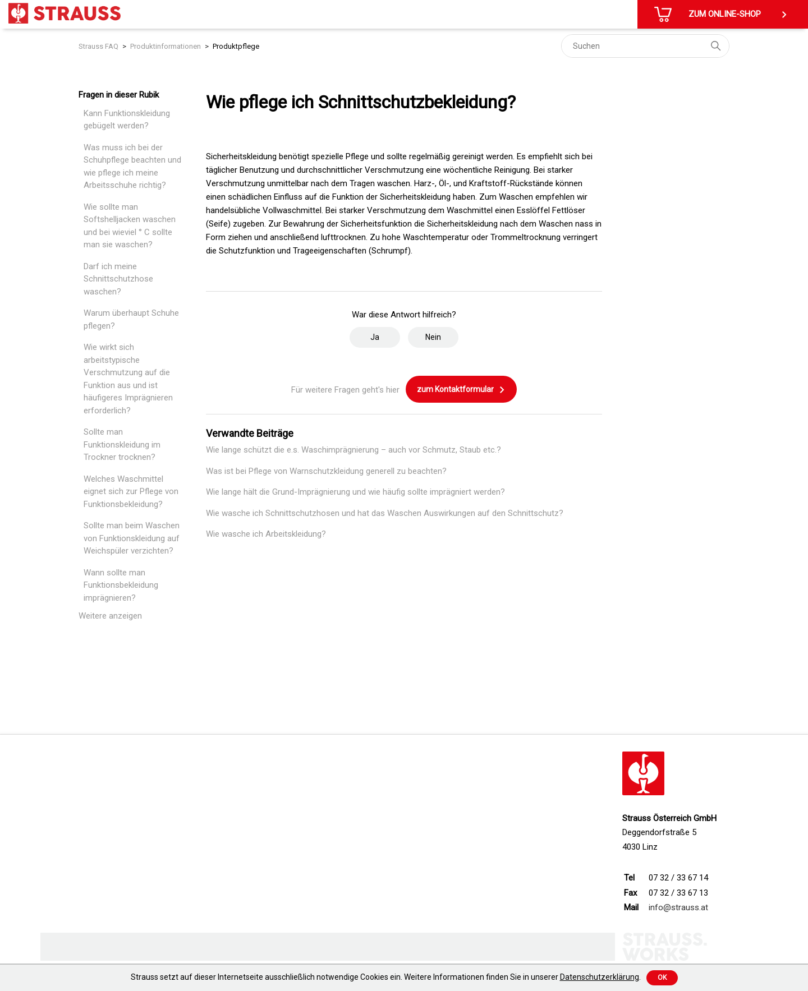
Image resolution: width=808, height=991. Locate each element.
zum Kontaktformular (461, 390)
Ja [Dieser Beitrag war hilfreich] (374, 337)
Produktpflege (236, 46)
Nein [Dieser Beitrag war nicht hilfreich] (433, 337)
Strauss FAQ (98, 46)
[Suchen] (645, 46)
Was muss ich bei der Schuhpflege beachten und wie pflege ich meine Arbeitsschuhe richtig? (132, 166)
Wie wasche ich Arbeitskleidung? (266, 534)
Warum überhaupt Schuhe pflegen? (131, 319)
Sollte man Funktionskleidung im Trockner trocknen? (122, 444)
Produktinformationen (165, 46)
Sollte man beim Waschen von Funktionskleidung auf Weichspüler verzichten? (132, 538)
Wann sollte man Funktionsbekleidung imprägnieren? (121, 585)
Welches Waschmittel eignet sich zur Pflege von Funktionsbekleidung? (131, 491)
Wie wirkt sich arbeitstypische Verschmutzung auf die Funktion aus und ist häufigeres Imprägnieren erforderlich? (128, 379)
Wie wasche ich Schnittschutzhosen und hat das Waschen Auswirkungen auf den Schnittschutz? (384, 513)
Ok (662, 977)
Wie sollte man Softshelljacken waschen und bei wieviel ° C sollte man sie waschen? (130, 226)
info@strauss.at (678, 907)
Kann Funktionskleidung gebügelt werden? (127, 119)
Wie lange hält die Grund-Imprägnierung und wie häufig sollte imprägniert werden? (355, 492)
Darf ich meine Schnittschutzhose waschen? (118, 279)
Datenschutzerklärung (599, 976)
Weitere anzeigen (110, 616)
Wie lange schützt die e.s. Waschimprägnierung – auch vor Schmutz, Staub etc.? (353, 450)
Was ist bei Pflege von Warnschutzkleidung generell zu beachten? (326, 471)
